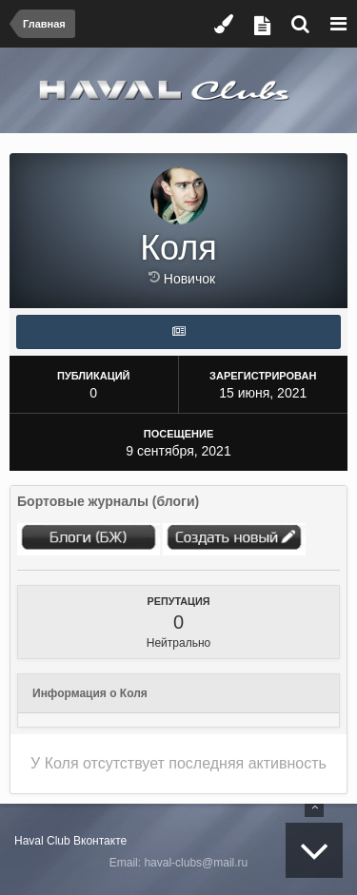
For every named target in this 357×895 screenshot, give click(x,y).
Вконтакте (100, 840)
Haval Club (42, 840)
